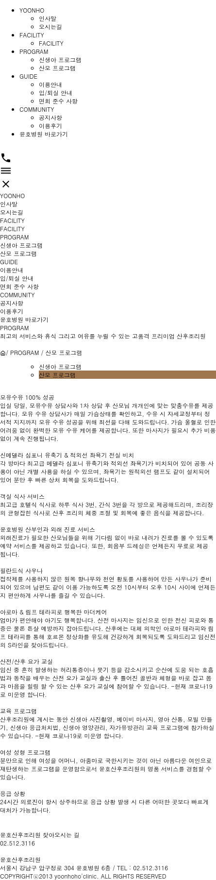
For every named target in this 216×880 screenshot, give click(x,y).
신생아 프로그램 (60, 59)
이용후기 (50, 125)
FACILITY (31, 35)
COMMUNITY (36, 109)
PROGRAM (33, 51)
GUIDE (28, 76)
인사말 (47, 18)
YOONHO (31, 10)
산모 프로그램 (57, 68)
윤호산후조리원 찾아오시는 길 (40, 834)
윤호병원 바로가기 (43, 134)
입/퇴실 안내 (55, 92)
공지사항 (50, 117)
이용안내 (50, 84)
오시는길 (50, 26)
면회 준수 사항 (58, 101)
